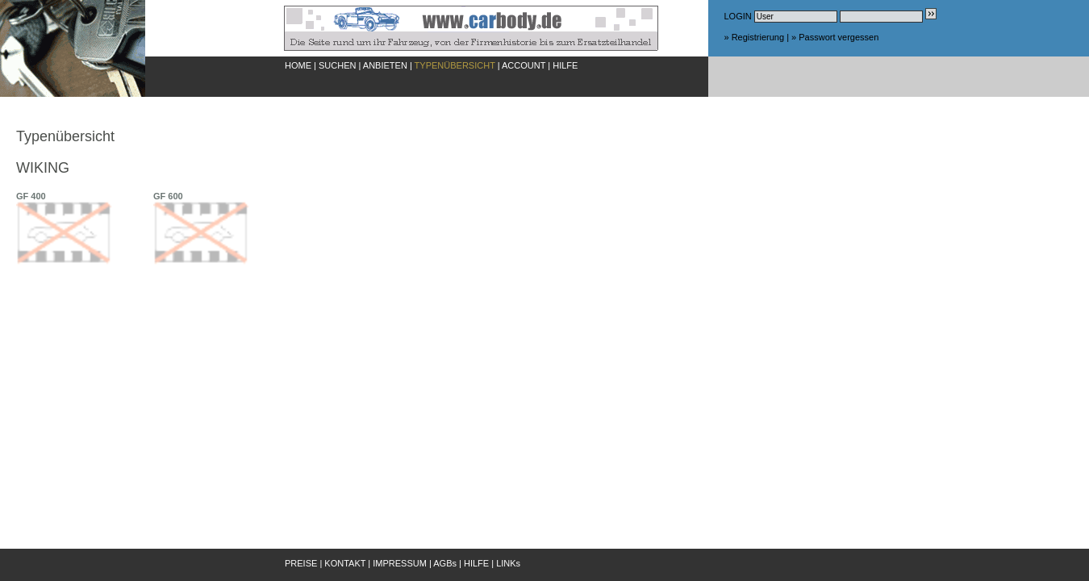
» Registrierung (754, 37)
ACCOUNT (523, 65)
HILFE (565, 65)
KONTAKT (344, 563)
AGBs (445, 563)
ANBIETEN (385, 65)
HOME (298, 65)
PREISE (301, 563)
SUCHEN (337, 65)
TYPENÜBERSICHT (455, 65)
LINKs (508, 563)
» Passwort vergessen (834, 37)
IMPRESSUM (400, 563)
